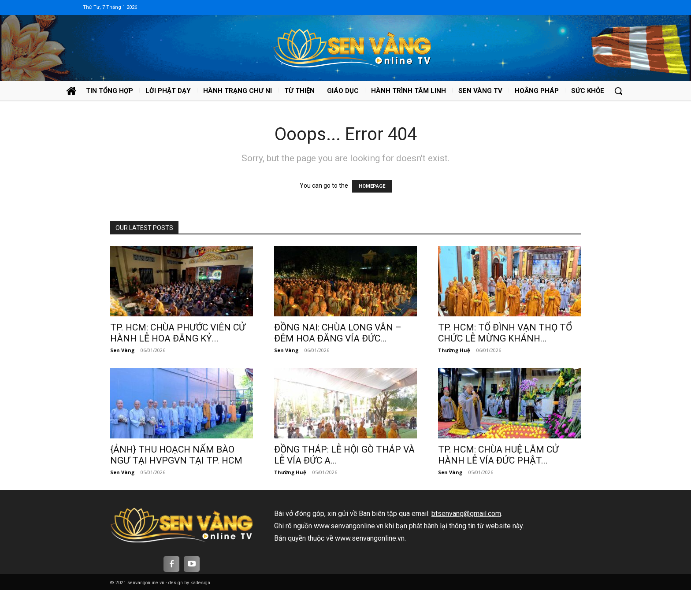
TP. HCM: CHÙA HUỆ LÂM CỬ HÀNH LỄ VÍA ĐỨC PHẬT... (498, 455)
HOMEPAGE (372, 186)
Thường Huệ (454, 350)
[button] (618, 90)
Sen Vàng (122, 350)
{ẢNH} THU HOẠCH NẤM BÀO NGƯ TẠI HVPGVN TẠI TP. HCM (176, 455)
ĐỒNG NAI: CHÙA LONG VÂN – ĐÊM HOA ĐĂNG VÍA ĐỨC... (337, 333)
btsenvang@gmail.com (466, 513)
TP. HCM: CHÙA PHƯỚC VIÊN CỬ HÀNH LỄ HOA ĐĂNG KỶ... (177, 333)
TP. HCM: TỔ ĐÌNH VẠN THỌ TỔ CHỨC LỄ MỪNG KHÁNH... (505, 333)
